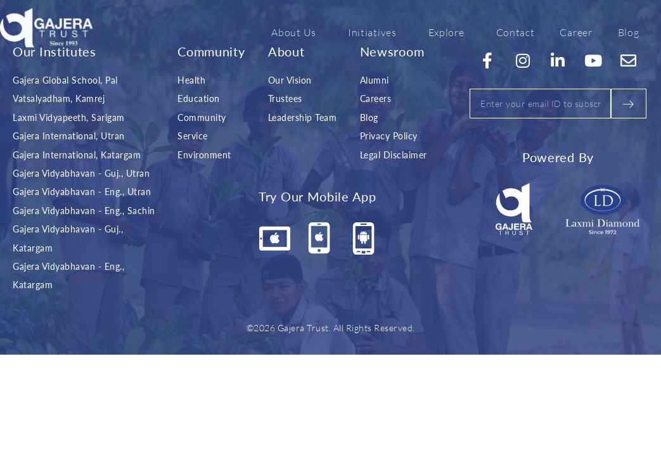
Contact (515, 31)
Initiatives (375, 31)
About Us (297, 31)
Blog (628, 31)
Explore (449, 31)
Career (576, 31)
